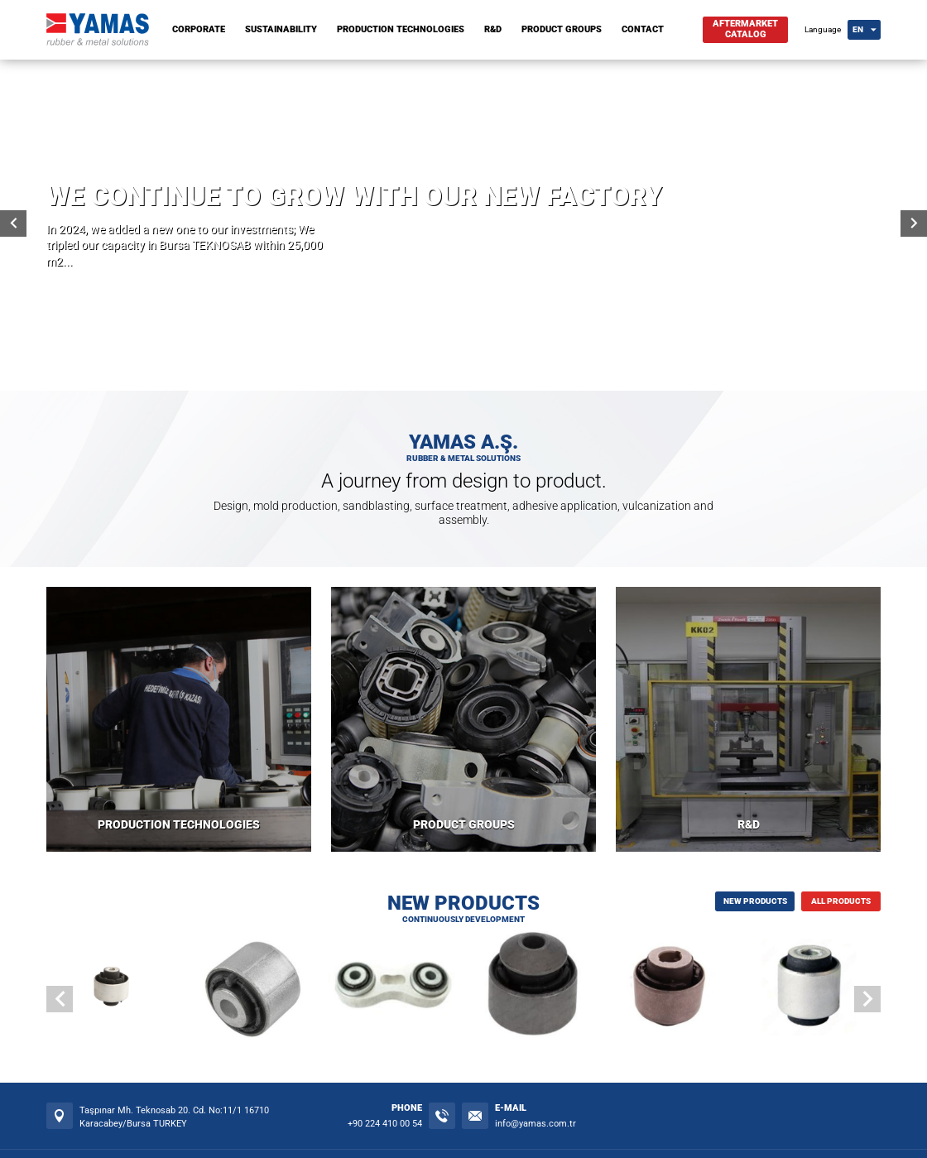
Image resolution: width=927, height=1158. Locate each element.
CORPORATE (198, 29)
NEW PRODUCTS (755, 901)
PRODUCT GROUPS (561, 29)
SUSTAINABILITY (281, 29)
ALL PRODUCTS (841, 901)
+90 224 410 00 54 (385, 1123)
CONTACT (643, 29)
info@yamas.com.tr (535, 1123)
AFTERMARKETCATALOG (745, 29)
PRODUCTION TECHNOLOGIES (400, 29)
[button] (867, 999)
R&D (493, 29)
